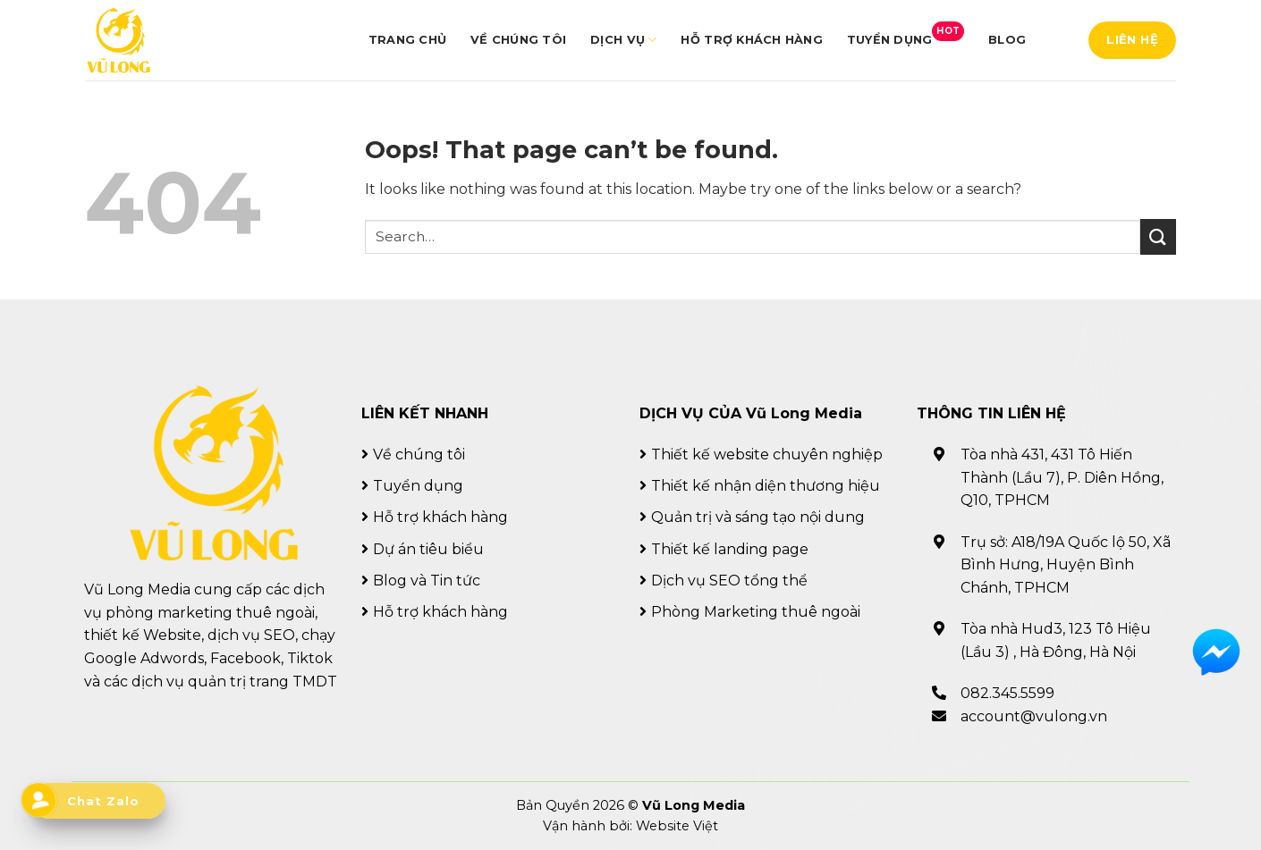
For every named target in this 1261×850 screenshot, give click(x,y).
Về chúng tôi (518, 39)
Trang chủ (407, 39)
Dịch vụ (623, 39)
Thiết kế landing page (729, 549)
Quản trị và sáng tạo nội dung (758, 517)
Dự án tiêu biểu (428, 549)
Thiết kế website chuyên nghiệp (767, 454)
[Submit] (1158, 236)
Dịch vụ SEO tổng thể (729, 580)
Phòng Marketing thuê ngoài (755, 611)
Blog (1007, 39)
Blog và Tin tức (426, 580)
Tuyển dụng (905, 34)
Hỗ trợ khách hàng (751, 39)
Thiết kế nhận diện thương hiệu (765, 485)
